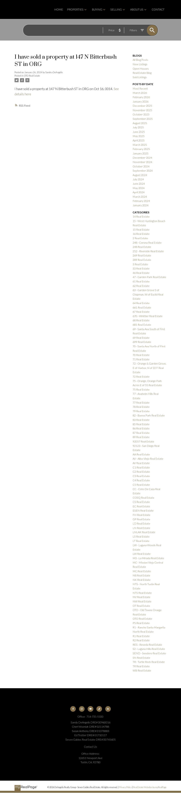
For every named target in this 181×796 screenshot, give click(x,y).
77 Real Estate (141, 402)
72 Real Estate (141, 376)
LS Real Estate (141, 536)
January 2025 (140, 153)
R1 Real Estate (141, 636)
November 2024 (142, 162)
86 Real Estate (141, 428)
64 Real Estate (141, 303)
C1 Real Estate (141, 467)
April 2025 (138, 140)
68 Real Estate (141, 320)
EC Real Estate (141, 506)
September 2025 (143, 118)
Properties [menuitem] (75, 9)
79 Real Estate (141, 411)
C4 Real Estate (141, 480)
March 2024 (140, 196)
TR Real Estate (141, 666)
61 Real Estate (141, 281)
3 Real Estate (140, 264)
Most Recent (140, 88)
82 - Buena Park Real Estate (149, 415)
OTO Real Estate (32, 75)
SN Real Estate (141, 657)
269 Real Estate (142, 255)
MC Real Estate (142, 571)
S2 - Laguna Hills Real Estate (149, 648)
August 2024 (140, 175)
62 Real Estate (141, 285)
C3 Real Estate (141, 476)
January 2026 (140, 101)
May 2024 (138, 188)
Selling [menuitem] (116, 9)
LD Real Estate (141, 523)
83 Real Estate (141, 419)
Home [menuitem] (58, 9)
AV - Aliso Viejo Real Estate (148, 458)
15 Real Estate (141, 229)
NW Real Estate (142, 601)
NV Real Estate (141, 597)
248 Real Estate (142, 246)
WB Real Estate (142, 670)
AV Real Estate (141, 463)
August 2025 (140, 123)
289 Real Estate (142, 259)
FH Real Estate (141, 514)
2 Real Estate (140, 238)
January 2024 (140, 205)
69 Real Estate (141, 337)
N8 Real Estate (141, 575)
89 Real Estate (141, 437)
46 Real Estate (141, 272)
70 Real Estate (141, 354)
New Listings (140, 64)
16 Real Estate (141, 233)
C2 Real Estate (141, 471)
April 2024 (138, 192)
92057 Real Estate (143, 441)
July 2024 (138, 179)
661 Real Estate (142, 307)
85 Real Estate (141, 424)
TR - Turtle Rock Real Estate (149, 661)
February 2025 (141, 149)
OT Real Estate (141, 605)
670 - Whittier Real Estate (148, 316)
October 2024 (141, 166)
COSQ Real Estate (143, 497)
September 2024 (143, 170)
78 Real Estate (141, 406)
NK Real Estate (142, 579)
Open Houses (141, 68)
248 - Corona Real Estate (147, 242)
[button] (73, 709)
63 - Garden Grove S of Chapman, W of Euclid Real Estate (148, 294)
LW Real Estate (142, 553)
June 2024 (139, 183)
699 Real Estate (142, 341)
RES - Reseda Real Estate (147, 644)
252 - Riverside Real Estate (148, 251)
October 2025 (141, 114)
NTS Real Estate (142, 592)
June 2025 (139, 131)
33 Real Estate (141, 268)
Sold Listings (140, 77)
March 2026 (140, 92)
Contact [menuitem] (158, 9)
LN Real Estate (141, 527)
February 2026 (141, 97)
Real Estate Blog (142, 72)
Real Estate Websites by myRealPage (149, 787)
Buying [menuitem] (97, 9)
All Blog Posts (140, 59)
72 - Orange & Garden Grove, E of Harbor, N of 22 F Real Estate (149, 368)
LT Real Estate (141, 540)
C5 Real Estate (141, 484)
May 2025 (138, 136)
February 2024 (141, 200)
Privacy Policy (125, 787)
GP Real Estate (141, 519)
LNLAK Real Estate (144, 532)
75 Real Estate (141, 389)
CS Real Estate (141, 501)
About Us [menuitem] (136, 9)
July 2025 (138, 127)
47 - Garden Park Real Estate (149, 277)
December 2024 (142, 157)
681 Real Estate (142, 324)
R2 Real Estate (141, 640)
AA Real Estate (141, 454)
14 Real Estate (141, 216)
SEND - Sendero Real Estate (149, 653)
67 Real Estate (141, 311)
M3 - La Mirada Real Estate (148, 558)
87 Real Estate (141, 432)
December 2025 (142, 105)
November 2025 (142, 110)
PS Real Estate (141, 623)
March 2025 (140, 144)
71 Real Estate (141, 359)
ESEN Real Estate (143, 510)
